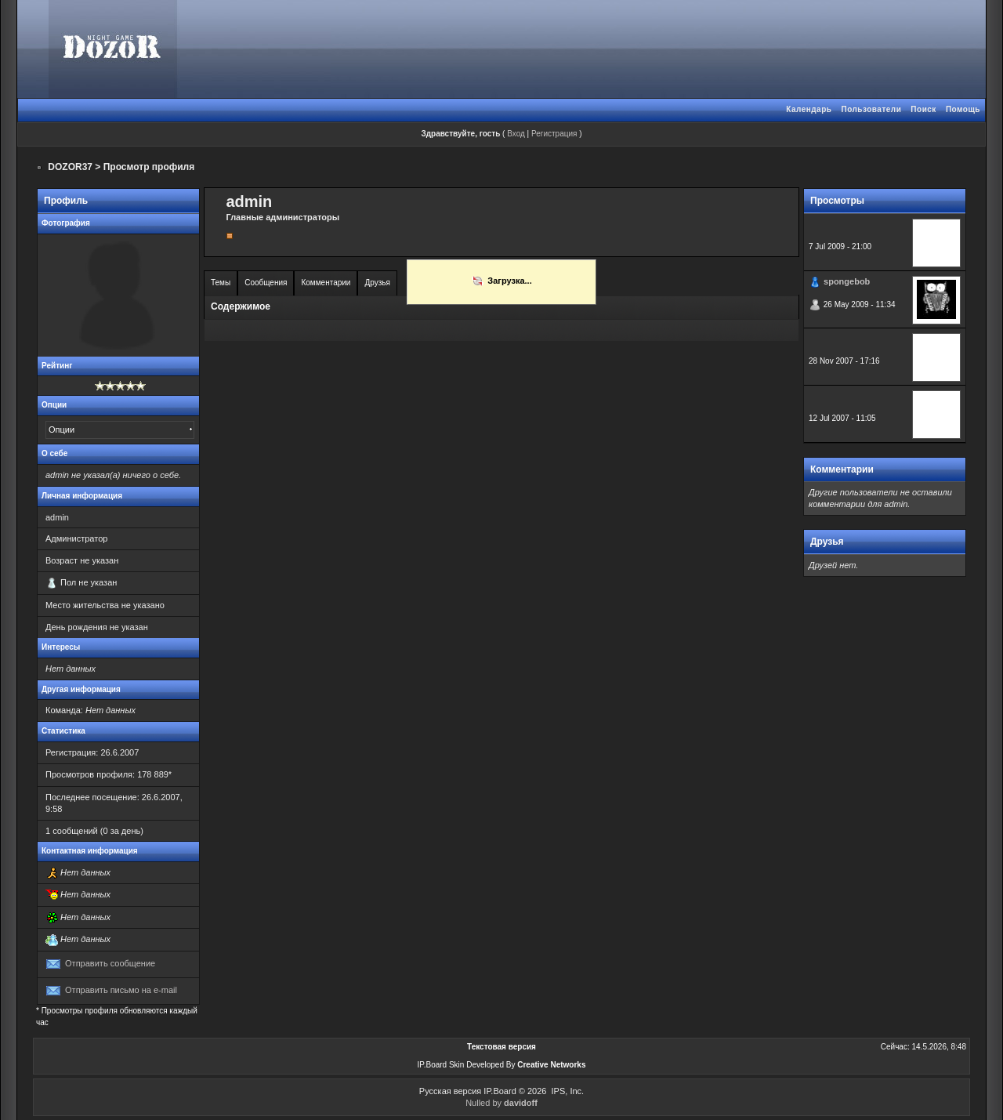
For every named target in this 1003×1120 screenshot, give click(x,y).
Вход (516, 133)
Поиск (923, 109)
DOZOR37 (70, 166)
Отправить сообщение (110, 963)
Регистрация (554, 133)
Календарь (808, 109)
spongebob (847, 281)
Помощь (963, 109)
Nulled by (501, 1102)
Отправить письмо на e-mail (121, 990)
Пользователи (871, 109)
